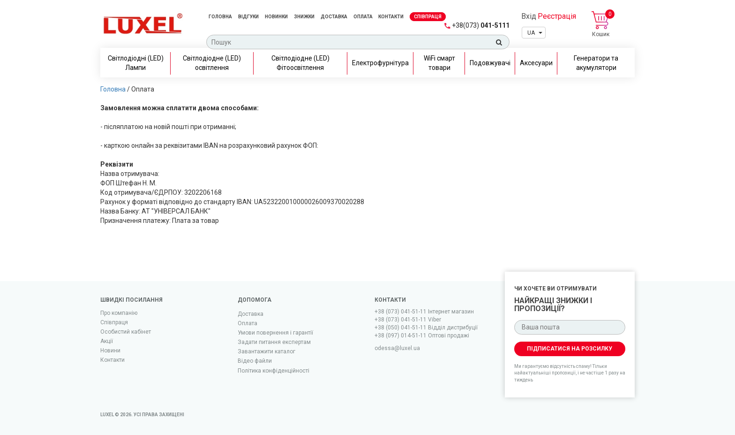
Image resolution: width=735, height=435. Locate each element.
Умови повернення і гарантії (275, 332)
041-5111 (481, 25)
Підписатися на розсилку (569, 348)
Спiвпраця (428, 16)
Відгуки (248, 16)
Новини (110, 350)
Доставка (334, 16)
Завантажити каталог (266, 351)
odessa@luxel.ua (397, 348)
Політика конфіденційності (273, 370)
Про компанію (118, 313)
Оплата (363, 16)
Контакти (391, 16)
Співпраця (114, 322)
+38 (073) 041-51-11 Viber (408, 319)
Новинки (276, 16)
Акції (106, 341)
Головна (220, 16)
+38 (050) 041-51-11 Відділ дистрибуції (426, 327)
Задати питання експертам (274, 342)
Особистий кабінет (125, 331)
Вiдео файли (255, 361)
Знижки (304, 16)
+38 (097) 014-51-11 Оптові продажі (422, 335)
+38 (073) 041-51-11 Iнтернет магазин (424, 311)
